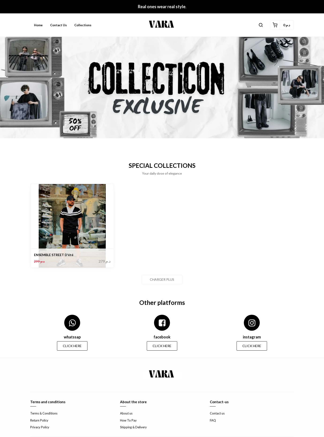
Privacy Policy (39, 427)
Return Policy (39, 420)
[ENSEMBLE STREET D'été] (72, 226)
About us (126, 413)
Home (38, 25)
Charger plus (162, 279)
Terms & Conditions (43, 413)
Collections (82, 25)
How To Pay (128, 420)
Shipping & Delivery (133, 427)
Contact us (58, 25)
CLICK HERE (72, 346)
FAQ (213, 420)
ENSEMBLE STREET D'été (53, 255)
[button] (260, 25)
